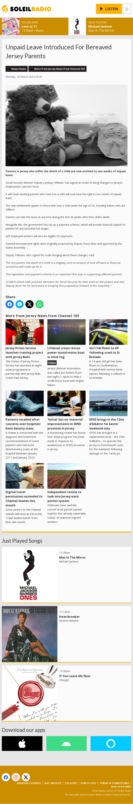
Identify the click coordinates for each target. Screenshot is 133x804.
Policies (71, 783)
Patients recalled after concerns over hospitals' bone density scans (25, 410)
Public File (88, 783)
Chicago (64, 680)
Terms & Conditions (114, 783)
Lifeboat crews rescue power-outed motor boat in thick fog (66, 339)
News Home (18, 68)
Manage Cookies (29, 783)
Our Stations (121, 786)
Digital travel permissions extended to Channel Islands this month (25, 485)
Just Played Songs (22, 540)
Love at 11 (29, 26)
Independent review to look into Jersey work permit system (66, 483)
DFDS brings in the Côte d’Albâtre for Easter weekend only (108, 410)
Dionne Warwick (69, 620)
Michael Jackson (100, 26)
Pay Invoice (53, 783)
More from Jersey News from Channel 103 (59, 68)
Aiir (129, 794)
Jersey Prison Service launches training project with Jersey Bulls (25, 339)
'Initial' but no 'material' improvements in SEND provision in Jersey (66, 410)
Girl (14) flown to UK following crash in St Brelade (108, 339)
